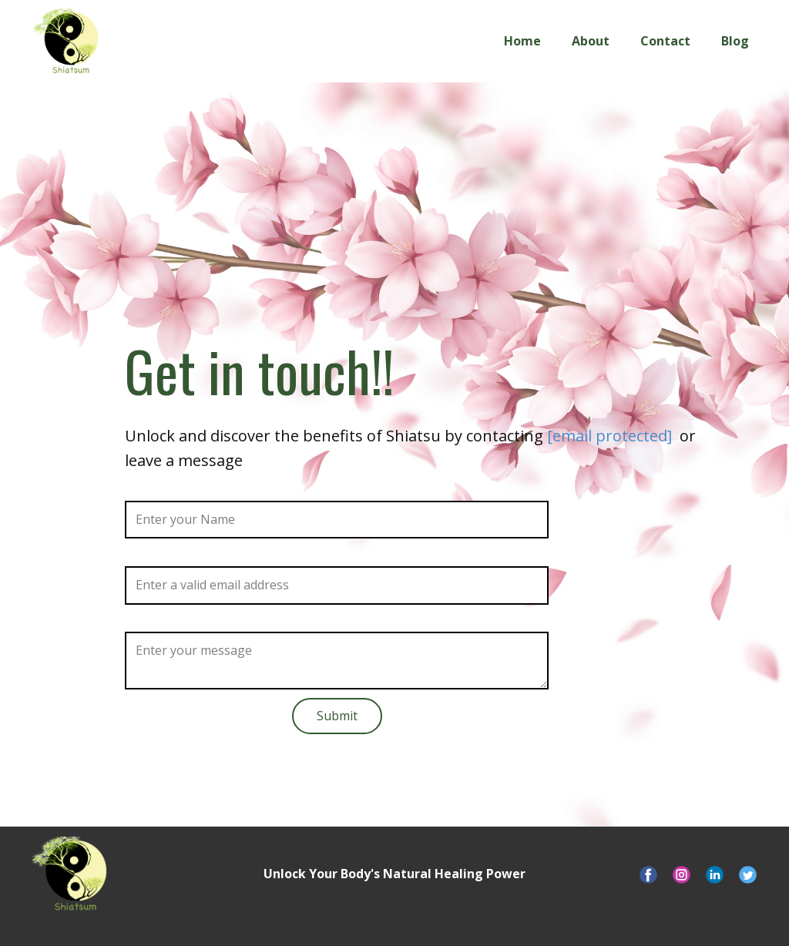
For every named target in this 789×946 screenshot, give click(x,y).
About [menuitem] (590, 40)
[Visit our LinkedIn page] (715, 875)
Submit (337, 715)
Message (151, 621)
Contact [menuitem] (665, 40)
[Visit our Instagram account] (681, 875)
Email (140, 555)
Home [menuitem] (522, 40)
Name (142, 489)
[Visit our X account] (748, 875)
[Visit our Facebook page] (648, 875)
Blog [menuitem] (735, 40)
